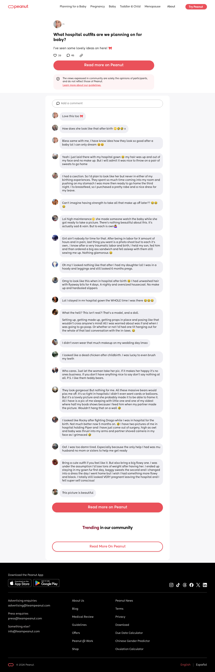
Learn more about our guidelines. (82, 85)
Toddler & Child (130, 6)
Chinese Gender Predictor (132, 641)
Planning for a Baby (73, 6)
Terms (119, 609)
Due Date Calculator (129, 633)
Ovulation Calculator (129, 649)
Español (201, 665)
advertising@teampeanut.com (29, 605)
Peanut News (124, 601)
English (185, 665)
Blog (75, 609)
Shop (75, 649)
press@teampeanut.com (25, 618)
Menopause (153, 6)
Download (122, 625)
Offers (76, 633)
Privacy (120, 617)
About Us (78, 601)
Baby (112, 6)
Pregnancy (97, 6)
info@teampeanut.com (24, 631)
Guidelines (79, 625)
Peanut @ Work (82, 641)
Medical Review (83, 617)
